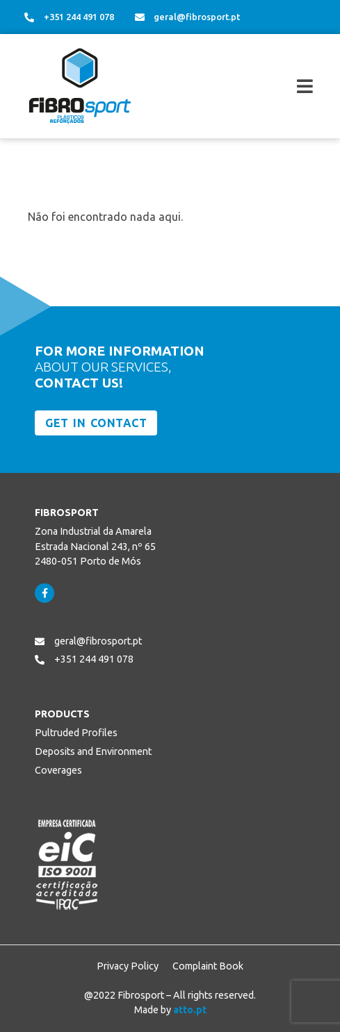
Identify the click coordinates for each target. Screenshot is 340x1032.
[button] (265, 86)
